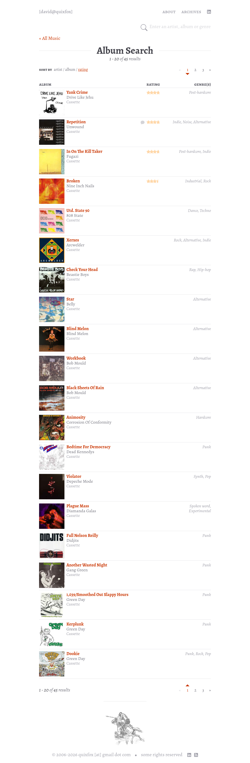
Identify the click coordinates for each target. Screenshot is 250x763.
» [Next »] (210, 70)
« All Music (49, 38)
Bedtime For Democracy (88, 447)
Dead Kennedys (80, 452)
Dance (193, 210)
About (169, 11)
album (70, 69)
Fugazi (72, 156)
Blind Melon (77, 329)
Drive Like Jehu (80, 97)
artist (58, 69)
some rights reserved (162, 754)
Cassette (73, 102)
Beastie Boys (77, 274)
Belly (70, 304)
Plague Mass (77, 506)
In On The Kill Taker (84, 151)
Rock (207, 181)
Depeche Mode (79, 481)
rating (83, 69)
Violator (73, 476)
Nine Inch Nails (80, 186)
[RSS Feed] (196, 755)
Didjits (72, 540)
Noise (187, 122)
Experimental (200, 511)
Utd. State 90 (77, 210)
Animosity (75, 417)
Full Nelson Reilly (82, 535)
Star (70, 299)
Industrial (193, 181)
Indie (177, 122)
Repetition (76, 122)
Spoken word (199, 506)
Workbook (76, 358)
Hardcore (203, 417)
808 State (74, 215)
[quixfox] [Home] (56, 11)
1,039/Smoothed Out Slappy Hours (97, 594)
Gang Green (77, 570)
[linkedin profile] (209, 12)
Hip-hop (204, 269)
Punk (206, 447)
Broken (73, 181)
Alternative (202, 122)
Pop (208, 476)
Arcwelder (75, 245)
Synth (198, 476)
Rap (192, 269)
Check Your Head (82, 269)
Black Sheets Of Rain (85, 388)
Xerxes (72, 240)
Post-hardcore (200, 92)
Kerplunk (75, 624)
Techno (205, 210)
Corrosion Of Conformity (88, 422)
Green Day (75, 599)
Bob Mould (76, 363)
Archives (191, 11)
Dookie (73, 654)
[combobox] (180, 26)
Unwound (75, 127)
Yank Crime (77, 92)
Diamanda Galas (81, 511)
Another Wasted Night (86, 565)
